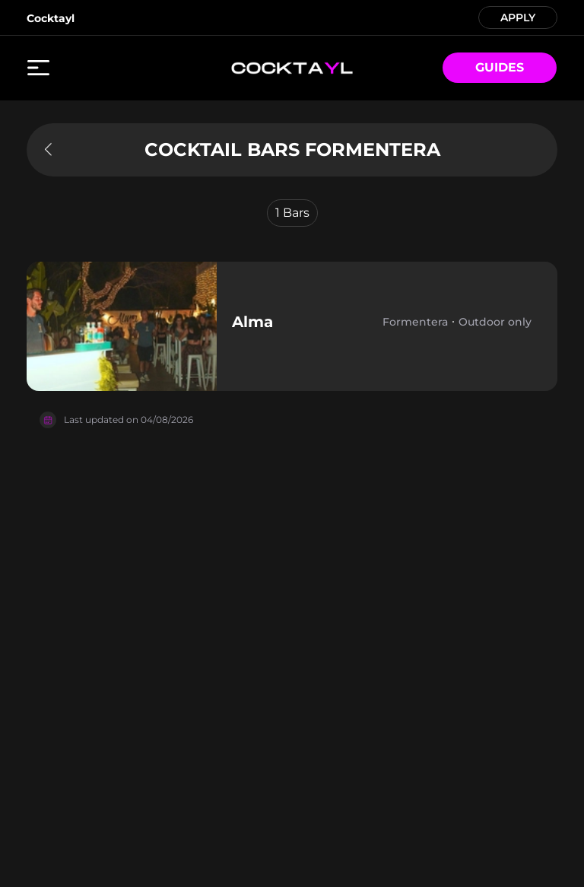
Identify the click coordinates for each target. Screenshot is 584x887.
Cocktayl (51, 18)
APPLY (517, 16)
